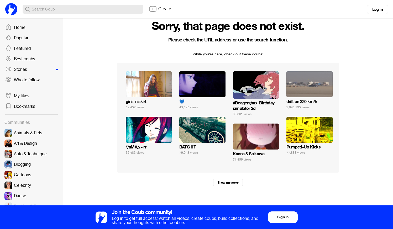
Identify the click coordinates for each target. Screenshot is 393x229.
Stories (31, 69)
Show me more (227, 182)
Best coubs (20, 59)
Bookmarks (20, 106)
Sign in (282, 217)
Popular (16, 38)
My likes (17, 96)
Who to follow (22, 80)
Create (160, 9)
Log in (377, 9)
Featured (18, 48)
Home (15, 27)
